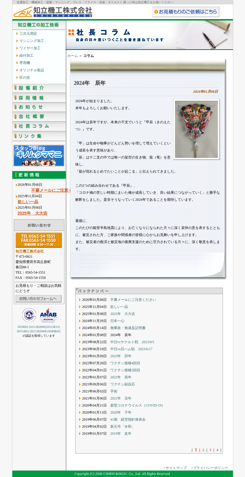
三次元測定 (28, 33)
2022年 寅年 (120, 377)
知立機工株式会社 (52, 12)
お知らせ (39, 108)
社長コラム (39, 127)
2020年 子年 (120, 412)
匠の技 (24, 77)
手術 (113, 391)
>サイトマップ (175, 468)
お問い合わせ (186, 12)
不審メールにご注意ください (64, 190)
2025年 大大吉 (32, 213)
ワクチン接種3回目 (125, 370)
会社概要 (39, 117)
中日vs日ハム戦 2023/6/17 (131, 349)
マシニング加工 (31, 41)
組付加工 (26, 55)
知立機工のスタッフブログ (38, 155)
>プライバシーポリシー (210, 468)
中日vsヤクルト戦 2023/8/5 (132, 342)
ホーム (72, 56)
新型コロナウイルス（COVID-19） (137, 405)
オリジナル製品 (31, 70)
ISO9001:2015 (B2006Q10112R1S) (39, 326)
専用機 (24, 63)
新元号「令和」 (122, 426)
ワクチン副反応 (122, 384)
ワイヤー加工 (30, 48)
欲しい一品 (28, 201)
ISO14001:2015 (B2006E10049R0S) (38, 331)
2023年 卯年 (120, 356)
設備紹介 (39, 88)
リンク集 (39, 137)
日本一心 (117, 321)
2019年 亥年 (120, 434)
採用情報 (39, 98)
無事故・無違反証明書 (128, 328)
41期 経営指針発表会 (128, 419)
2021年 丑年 (120, 398)
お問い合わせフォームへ (38, 298)
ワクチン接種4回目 (125, 363)
